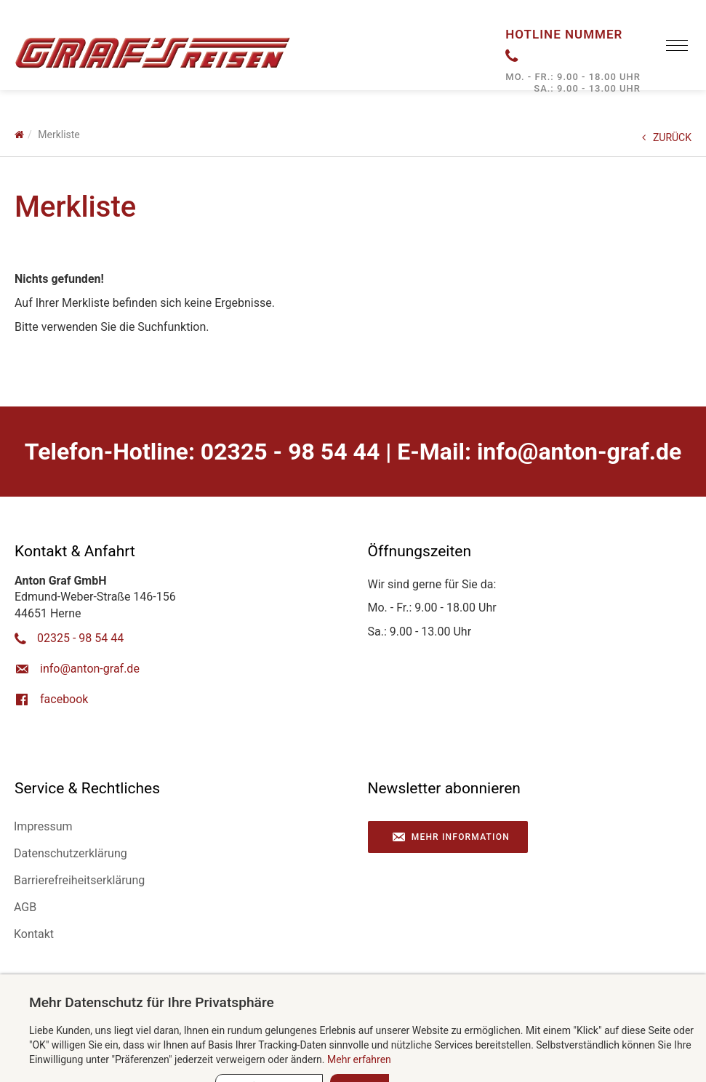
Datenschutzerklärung (70, 853)
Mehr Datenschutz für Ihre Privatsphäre (151, 1002)
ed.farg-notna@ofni (579, 451)
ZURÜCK (666, 137)
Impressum (43, 826)
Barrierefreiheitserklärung (79, 880)
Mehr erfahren (359, 1059)
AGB (25, 907)
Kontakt (34, 934)
